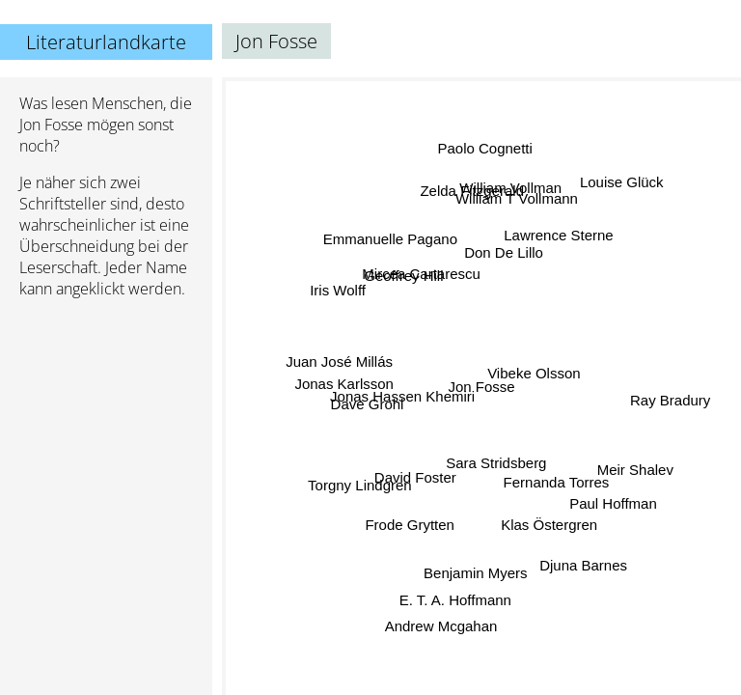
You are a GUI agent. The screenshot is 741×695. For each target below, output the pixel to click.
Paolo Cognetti (484, 151)
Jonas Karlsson (345, 386)
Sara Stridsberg (503, 461)
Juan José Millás (341, 360)
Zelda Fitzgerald (474, 191)
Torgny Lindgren (360, 481)
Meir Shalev (633, 467)
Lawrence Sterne (555, 234)
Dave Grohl (368, 403)
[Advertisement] (106, 416)
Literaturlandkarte (106, 42)
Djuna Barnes (579, 570)
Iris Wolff (341, 286)
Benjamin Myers (479, 572)
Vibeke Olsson (535, 375)
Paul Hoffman (613, 502)
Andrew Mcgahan (442, 625)
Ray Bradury (668, 397)
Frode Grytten (409, 522)
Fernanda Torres (556, 481)
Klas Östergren (550, 522)
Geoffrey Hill (404, 276)
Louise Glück (621, 184)
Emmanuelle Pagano (388, 243)
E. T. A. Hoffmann (453, 598)
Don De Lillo (503, 254)
